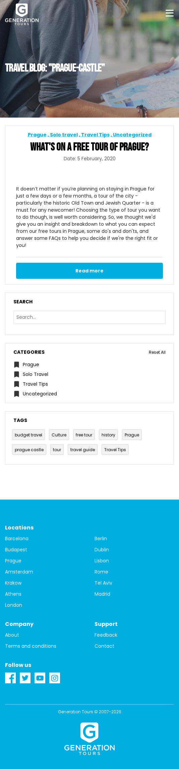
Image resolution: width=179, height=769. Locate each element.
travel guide (82, 450)
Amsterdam (19, 571)
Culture (59, 435)
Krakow (13, 583)
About (12, 635)
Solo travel (64, 134)
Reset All (157, 352)
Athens (13, 594)
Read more (89, 270)
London (13, 605)
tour (57, 450)
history (108, 435)
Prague (37, 134)
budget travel (28, 435)
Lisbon (102, 560)
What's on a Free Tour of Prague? (89, 147)
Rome (101, 571)
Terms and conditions (30, 646)
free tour (84, 435)
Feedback (106, 635)
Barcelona (16, 538)
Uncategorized (132, 134)
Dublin (102, 549)
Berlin (101, 538)
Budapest (16, 549)
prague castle (29, 450)
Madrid (102, 594)
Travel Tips (95, 134)
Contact (104, 646)
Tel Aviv (103, 583)
